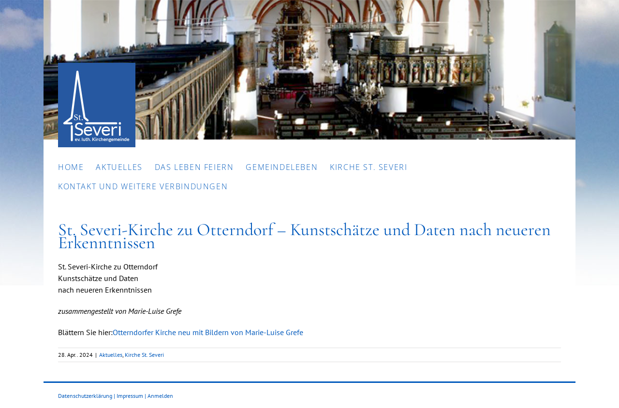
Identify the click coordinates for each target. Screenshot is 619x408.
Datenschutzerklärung (85, 395)
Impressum (130, 395)
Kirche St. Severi (144, 354)
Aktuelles (110, 354)
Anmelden (160, 395)
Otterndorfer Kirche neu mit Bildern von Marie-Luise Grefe (208, 332)
